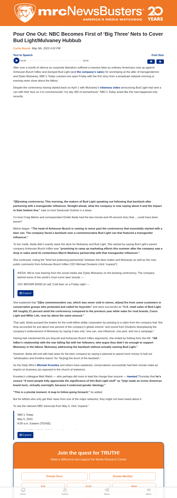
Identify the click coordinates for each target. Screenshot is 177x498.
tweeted (132, 376)
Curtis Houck (21, 48)
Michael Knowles (48, 365)
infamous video (110, 87)
